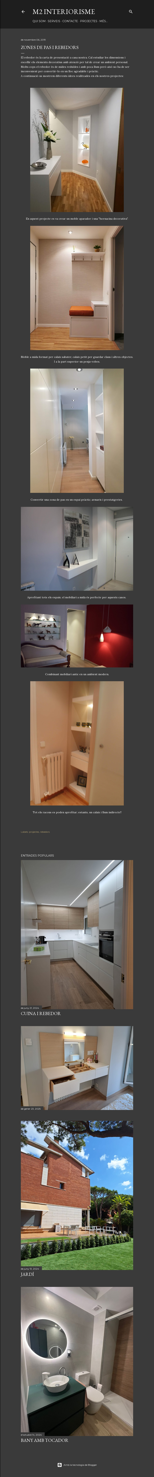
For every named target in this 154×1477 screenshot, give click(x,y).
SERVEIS (54, 21)
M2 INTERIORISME (64, 11)
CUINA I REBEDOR (41, 1013)
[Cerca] (130, 11)
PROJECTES (88, 21)
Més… (103, 21)
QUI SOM (39, 21)
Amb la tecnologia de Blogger (77, 1465)
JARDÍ (27, 1274)
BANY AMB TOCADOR (44, 1440)
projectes (34, 831)
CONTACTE (70, 21)
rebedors (45, 831)
